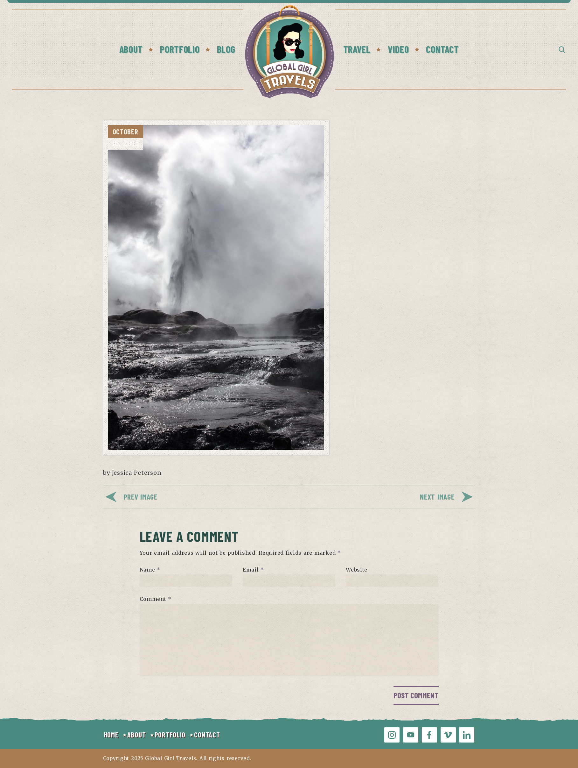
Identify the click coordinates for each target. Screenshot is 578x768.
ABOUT (136, 734)
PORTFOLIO (170, 734)
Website (356, 569)
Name (150, 569)
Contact (442, 49)
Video (398, 49)
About (131, 49)
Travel (357, 49)
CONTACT (207, 734)
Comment (156, 599)
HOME (111, 734)
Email (253, 569)
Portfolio (179, 49)
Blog (226, 49)
